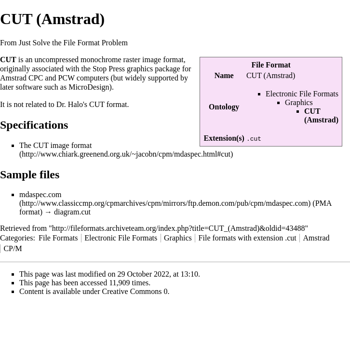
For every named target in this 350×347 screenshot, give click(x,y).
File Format (271, 65)
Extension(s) (223, 138)
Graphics (299, 102)
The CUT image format (55, 145)
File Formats (58, 238)
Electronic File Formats (302, 94)
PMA (323, 203)
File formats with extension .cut (247, 238)
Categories (16, 238)
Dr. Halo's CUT (80, 104)
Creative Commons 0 (135, 291)
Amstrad (316, 238)
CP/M (12, 248)
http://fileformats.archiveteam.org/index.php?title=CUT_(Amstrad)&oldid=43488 (178, 228)
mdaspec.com (40, 194)
